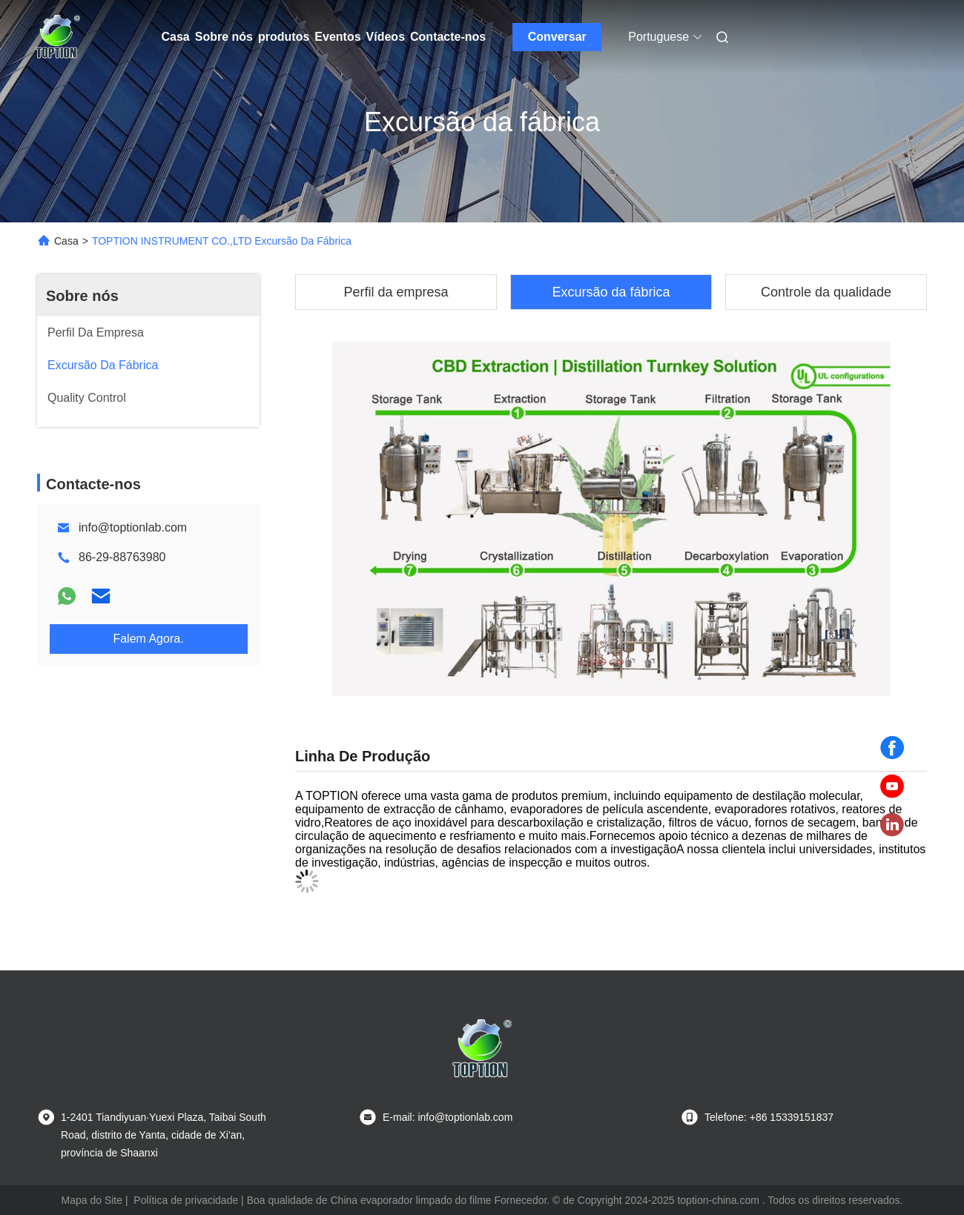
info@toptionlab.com (133, 527)
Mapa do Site (92, 1200)
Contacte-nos (448, 36)
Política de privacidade (185, 1200)
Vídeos (385, 36)
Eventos (337, 36)
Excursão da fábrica (611, 292)
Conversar (557, 36)
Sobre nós (224, 36)
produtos (283, 36)
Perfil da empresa (395, 292)
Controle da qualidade (826, 292)
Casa (176, 36)
